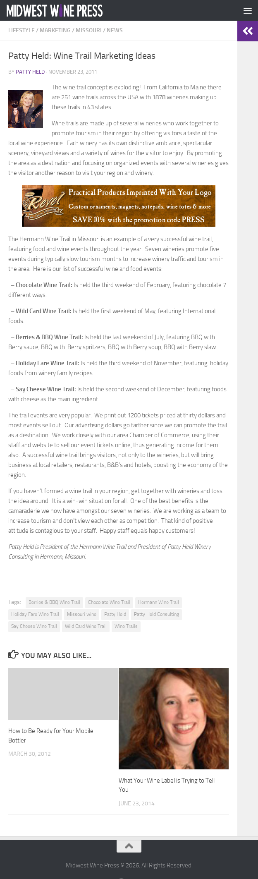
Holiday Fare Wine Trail (35, 614)
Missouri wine (81, 614)
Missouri (89, 30)
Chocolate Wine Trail (109, 602)
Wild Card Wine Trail (86, 626)
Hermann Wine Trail (158, 602)
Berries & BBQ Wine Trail (54, 602)
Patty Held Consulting (156, 614)
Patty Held (30, 72)
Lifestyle (21, 30)
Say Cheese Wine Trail (34, 626)
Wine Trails (126, 626)
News (115, 30)
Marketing (55, 30)
